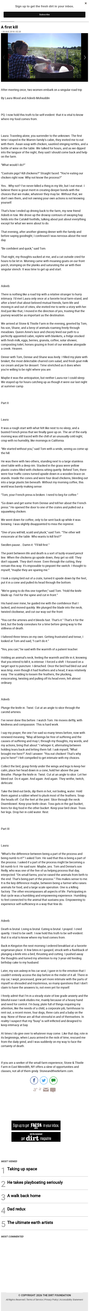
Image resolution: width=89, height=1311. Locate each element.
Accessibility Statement (71, 1299)
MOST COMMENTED (12, 1236)
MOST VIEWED (9, 1161)
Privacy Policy (51, 1299)
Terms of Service (34, 1299)
